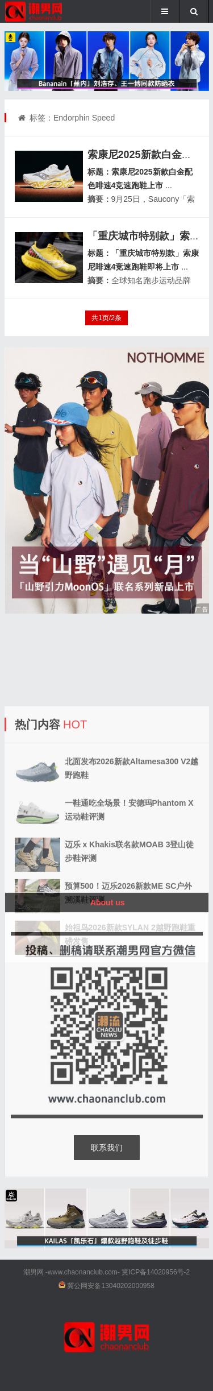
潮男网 (33, 1272)
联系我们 (107, 1147)
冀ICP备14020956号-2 (156, 1272)
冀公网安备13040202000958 (110, 1286)
